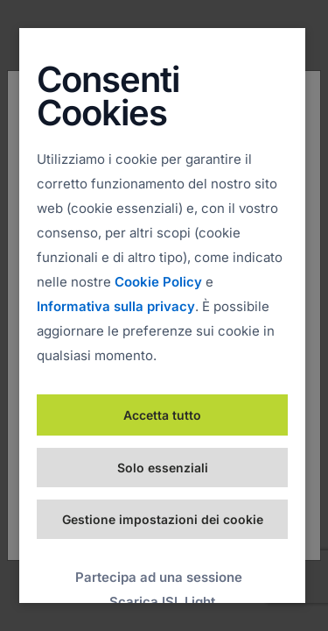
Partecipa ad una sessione (158, 577)
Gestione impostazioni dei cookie (162, 519)
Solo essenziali (162, 467)
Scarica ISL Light (162, 601)
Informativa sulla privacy (116, 306)
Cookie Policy (158, 281)
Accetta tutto (162, 415)
